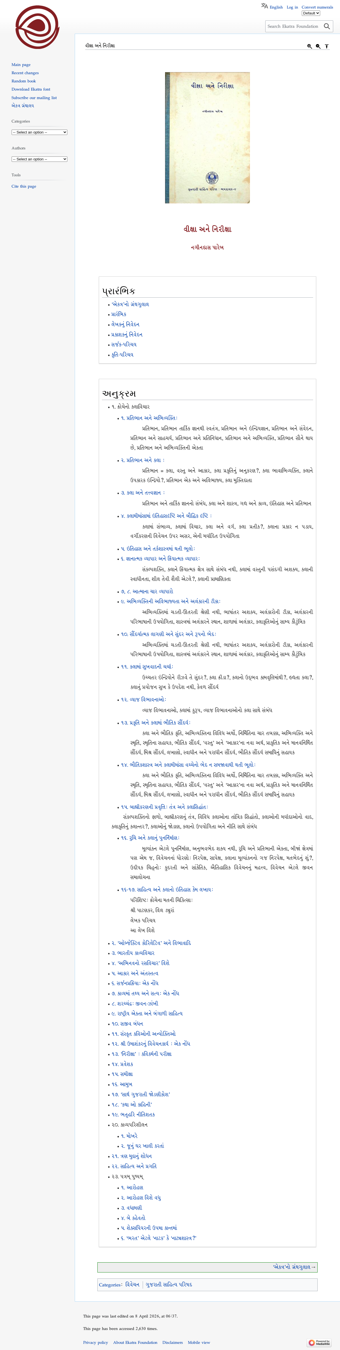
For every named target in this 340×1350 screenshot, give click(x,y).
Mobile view (199, 1342)
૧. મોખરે (129, 1136)
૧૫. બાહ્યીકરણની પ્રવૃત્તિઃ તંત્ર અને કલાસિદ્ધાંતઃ (164, 807)
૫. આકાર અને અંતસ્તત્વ (135, 973)
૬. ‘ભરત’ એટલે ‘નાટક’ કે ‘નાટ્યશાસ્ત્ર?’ (158, 1238)
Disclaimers (172, 1342)
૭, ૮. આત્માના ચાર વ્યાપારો (147, 592)
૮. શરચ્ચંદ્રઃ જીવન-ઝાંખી (135, 1004)
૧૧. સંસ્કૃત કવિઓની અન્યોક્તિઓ (144, 1034)
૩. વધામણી (131, 1208)
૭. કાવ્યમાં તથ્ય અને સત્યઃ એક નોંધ (145, 994)
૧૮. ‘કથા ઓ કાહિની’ (132, 1105)
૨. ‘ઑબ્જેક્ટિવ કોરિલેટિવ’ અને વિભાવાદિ (151, 943)
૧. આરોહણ (132, 1188)
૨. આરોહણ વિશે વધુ (141, 1198)
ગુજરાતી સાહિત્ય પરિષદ (169, 1285)
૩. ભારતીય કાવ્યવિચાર (133, 953)
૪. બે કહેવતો (133, 1218)
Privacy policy (95, 1342)
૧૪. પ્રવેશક (122, 1064)
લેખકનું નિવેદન (126, 324)
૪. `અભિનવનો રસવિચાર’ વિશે (141, 963)
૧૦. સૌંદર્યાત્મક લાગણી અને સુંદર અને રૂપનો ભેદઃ (168, 634)
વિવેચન (133, 1285)
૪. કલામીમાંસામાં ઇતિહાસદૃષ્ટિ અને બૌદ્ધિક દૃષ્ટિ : (166, 516)
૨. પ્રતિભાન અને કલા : (142, 460)
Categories (110, 1285)
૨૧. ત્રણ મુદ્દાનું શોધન (132, 1156)
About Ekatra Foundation (135, 1342)
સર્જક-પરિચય (124, 345)
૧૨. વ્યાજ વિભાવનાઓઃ (143, 700)
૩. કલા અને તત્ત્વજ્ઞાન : (143, 493)
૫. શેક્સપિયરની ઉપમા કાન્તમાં (149, 1228)
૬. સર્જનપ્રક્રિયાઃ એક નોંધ (135, 983)
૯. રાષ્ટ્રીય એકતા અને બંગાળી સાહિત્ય (147, 1014)
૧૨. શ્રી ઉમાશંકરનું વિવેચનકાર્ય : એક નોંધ (151, 1044)
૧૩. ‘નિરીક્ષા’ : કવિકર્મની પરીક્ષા (142, 1054)
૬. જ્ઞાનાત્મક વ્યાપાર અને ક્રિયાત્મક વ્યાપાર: (160, 559)
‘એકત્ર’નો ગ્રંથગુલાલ (130, 304)
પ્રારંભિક (119, 314)
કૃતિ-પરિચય (123, 355)
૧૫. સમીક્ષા (122, 1074)
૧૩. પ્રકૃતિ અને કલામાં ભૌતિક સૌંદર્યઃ (156, 723)
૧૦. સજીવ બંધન (127, 1024)
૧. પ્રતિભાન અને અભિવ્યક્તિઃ (149, 418)
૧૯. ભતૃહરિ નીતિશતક (133, 1115)
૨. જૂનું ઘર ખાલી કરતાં (142, 1146)
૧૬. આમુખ (122, 1084)
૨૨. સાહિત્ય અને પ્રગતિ (134, 1166)
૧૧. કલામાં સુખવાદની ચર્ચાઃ (147, 667)
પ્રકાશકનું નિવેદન (127, 335)
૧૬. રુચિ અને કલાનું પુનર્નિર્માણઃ (150, 838)
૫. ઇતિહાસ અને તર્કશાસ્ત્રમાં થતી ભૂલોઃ (158, 549)
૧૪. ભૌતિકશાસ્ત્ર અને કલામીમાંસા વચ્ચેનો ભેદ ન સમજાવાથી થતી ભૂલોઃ (188, 765)
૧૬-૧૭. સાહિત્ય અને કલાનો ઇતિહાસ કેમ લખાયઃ (167, 890)
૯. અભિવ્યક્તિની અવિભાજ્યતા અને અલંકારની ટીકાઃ (171, 601)
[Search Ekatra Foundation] (299, 26)
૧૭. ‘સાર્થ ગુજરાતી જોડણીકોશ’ (141, 1095)
